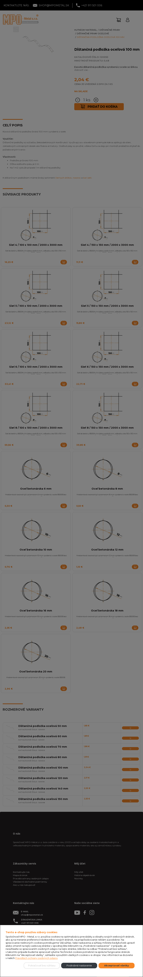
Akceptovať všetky (116, 965)
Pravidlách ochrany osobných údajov (36, 958)
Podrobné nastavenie (79, 965)
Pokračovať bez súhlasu (41, 965)
